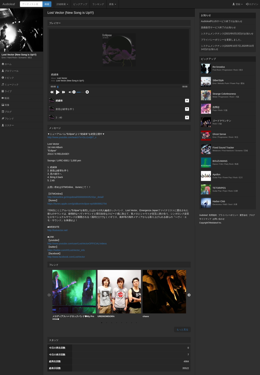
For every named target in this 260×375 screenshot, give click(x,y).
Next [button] (189, 295)
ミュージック (10, 84)
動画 (5, 98)
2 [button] (106, 322)
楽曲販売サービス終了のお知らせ (218, 27)
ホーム (7, 64)
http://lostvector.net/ (57, 230)
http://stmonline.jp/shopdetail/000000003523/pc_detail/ (75, 197)
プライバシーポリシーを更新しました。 (222, 39)
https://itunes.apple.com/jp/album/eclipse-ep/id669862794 (77, 203)
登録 (237, 4)
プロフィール (10, 71)
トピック (8, 77)
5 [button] (121, 322)
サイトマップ (205, 219)
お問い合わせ (219, 219)
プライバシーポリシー (228, 215)
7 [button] (131, 322)
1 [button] (101, 322)
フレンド (8, 118)
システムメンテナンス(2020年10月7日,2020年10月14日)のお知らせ (227, 47)
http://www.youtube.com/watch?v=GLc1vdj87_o (71, 137)
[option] (74, 295)
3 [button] (111, 322)
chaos (164, 294)
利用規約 (213, 215)
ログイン (252, 4)
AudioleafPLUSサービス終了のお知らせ (221, 21)
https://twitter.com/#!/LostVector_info (66, 250)
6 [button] (126, 322)
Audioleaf (8, 4)
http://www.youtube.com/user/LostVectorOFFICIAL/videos (77, 243)
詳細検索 (62, 4)
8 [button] (136, 322)
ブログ (7, 111)
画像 (5, 105)
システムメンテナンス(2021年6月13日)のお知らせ (227, 33)
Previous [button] (49, 295)
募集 (112, 4)
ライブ (7, 91)
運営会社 (244, 215)
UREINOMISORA (119, 294)
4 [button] (116, 322)
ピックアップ (80, 4)
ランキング (98, 4)
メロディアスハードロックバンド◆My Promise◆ (74, 295)
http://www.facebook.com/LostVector (66, 256)
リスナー (8, 125)
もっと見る (182, 329)
